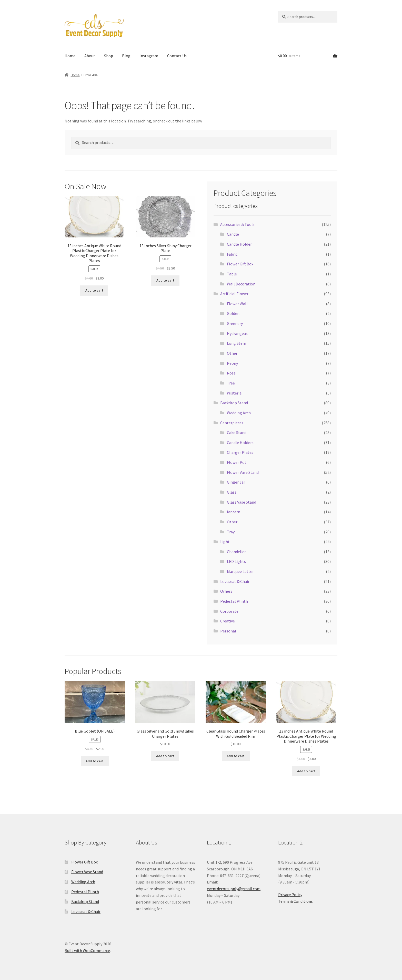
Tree (231, 383)
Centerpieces (231, 422)
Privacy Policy (290, 894)
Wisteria (234, 393)
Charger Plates (240, 452)
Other (232, 353)
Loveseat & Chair (234, 581)
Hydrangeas (237, 333)
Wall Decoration (241, 283)
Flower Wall (237, 303)
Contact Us (177, 55)
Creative (227, 620)
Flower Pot (236, 462)
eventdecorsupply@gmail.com (233, 888)
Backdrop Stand (234, 402)
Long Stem (236, 343)
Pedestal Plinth (234, 601)
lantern (233, 511)
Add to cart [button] (94, 290)
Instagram (148, 55)
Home (70, 55)
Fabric (232, 254)
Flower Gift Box (240, 263)
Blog (126, 55)
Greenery (235, 323)
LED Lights (236, 561)
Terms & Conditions (295, 901)
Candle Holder (239, 244)
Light (225, 541)
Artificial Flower (234, 293)
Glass (231, 492)
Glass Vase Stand (241, 502)
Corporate (229, 611)
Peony (232, 363)
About (89, 55)
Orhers (226, 591)
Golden (233, 313)
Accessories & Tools (237, 224)
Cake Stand (236, 432)
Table (232, 273)
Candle (233, 234)
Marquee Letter (240, 571)
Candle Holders (240, 442)
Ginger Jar (236, 482)
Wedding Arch (239, 412)
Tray (231, 531)
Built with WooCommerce (87, 950)
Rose (231, 373)
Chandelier (236, 551)
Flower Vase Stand (243, 472)
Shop (108, 55)
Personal (228, 630)
